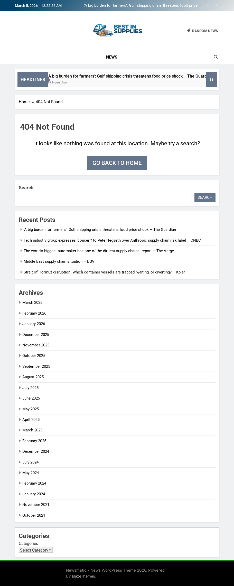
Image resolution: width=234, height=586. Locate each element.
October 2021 (33, 515)
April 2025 (31, 419)
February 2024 (34, 483)
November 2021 (35, 504)
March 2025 (32, 430)
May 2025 (30, 409)
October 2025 (33, 355)
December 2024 (35, 451)
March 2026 (32, 302)
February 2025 (34, 441)
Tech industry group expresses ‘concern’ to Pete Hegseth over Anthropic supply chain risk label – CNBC (112, 240)
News (111, 57)
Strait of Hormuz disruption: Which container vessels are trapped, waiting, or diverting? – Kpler (104, 272)
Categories (28, 543)
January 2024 (33, 494)
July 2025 (30, 387)
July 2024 (30, 462)
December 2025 (35, 334)
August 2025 (33, 377)
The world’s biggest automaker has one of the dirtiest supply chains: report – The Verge (99, 251)
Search (26, 187)
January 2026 (33, 324)
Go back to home (117, 163)
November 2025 (35, 345)
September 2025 (36, 366)
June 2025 (31, 398)
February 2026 (34, 313)
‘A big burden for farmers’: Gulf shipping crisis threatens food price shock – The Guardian (141, 6)
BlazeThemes (83, 576)
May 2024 (30, 472)
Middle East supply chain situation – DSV (59, 261)
